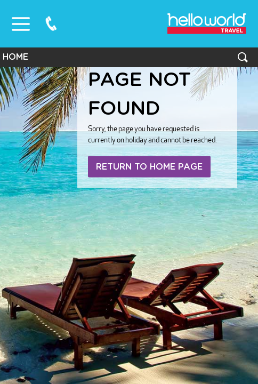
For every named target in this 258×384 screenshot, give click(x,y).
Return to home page (149, 167)
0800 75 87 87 (51, 23)
